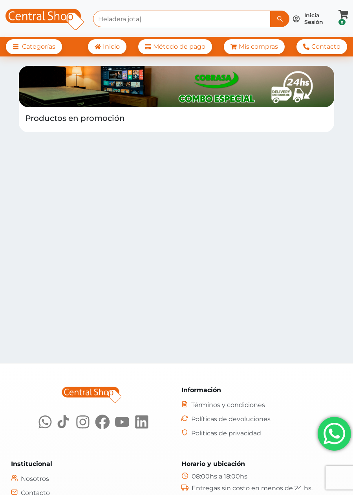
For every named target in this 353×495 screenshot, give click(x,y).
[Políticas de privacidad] (221, 433)
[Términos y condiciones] (223, 405)
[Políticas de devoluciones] (226, 419)
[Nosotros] (30, 479)
